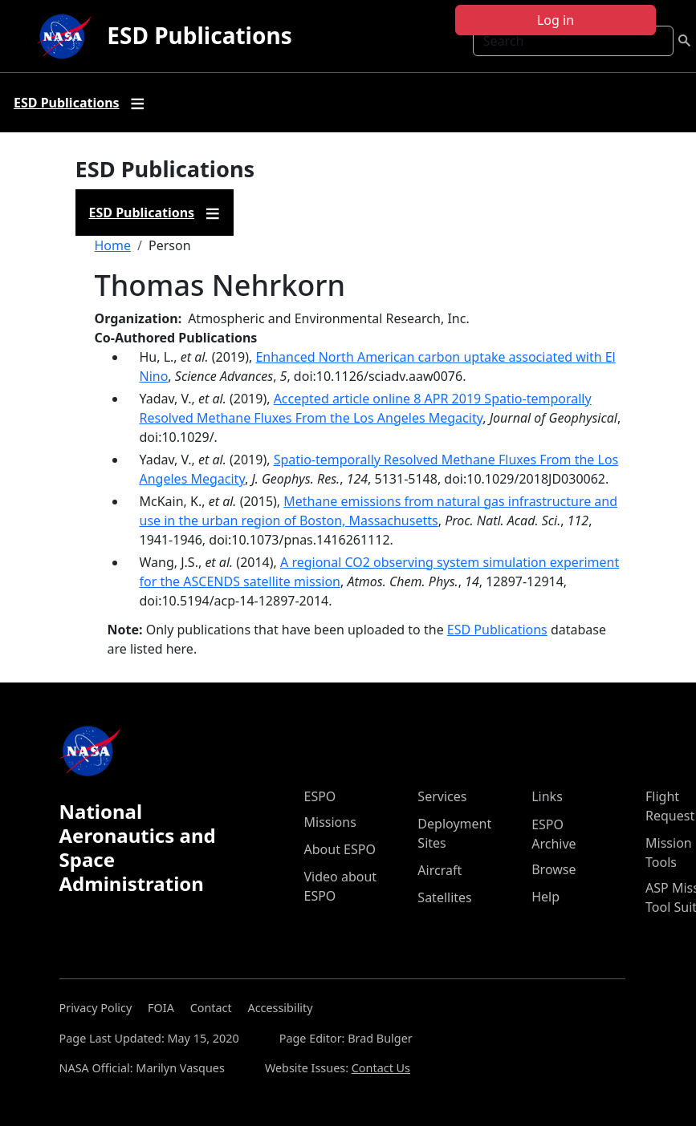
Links (547, 796)
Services (441, 796)
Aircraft (439, 870)
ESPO (320, 796)
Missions (330, 822)
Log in (555, 20)
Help (545, 896)
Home (113, 245)
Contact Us (381, 1067)
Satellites (444, 897)
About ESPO (340, 849)
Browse (553, 869)
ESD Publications (199, 35)
